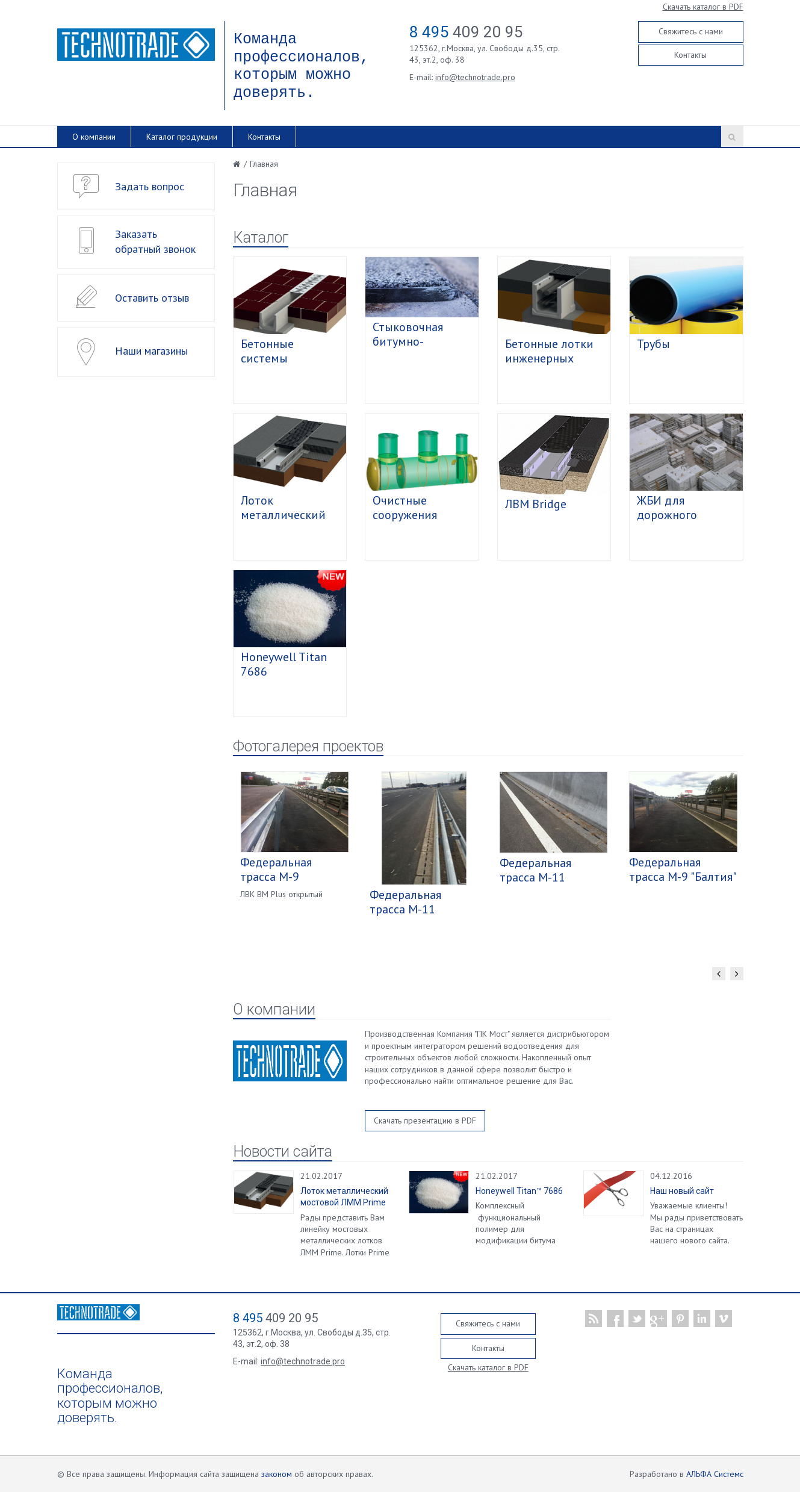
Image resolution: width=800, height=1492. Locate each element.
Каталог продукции (181, 136)
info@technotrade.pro (475, 77)
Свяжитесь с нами (691, 31)
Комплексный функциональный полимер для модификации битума (516, 1223)
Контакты (690, 54)
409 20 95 (466, 32)
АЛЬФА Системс (714, 1474)
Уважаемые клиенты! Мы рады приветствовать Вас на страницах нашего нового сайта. (696, 1223)
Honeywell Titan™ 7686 (519, 1191)
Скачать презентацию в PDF (425, 1120)
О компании (94, 136)
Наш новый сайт (682, 1191)
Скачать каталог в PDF (703, 6)
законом (276, 1474)
